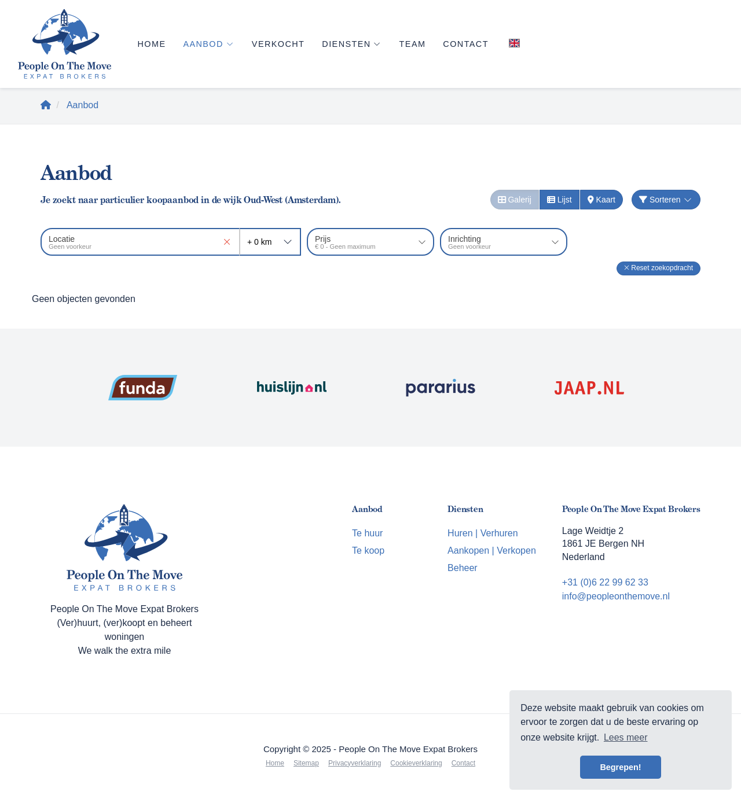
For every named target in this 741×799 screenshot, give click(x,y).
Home (151, 44)
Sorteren (666, 199)
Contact (466, 44)
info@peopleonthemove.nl (616, 596)
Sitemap (306, 763)
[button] (658, 268)
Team (412, 44)
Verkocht (278, 44)
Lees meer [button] (626, 737)
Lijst (559, 199)
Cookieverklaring (416, 763)
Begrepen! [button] (620, 767)
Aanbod (208, 44)
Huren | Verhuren (482, 533)
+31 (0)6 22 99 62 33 (605, 582)
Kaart (601, 199)
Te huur (367, 533)
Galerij (514, 199)
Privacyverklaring (354, 763)
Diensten (351, 44)
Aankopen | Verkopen (491, 550)
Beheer (462, 568)
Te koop (368, 550)
